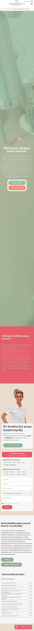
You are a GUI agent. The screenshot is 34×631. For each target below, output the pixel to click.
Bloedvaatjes (8, 8)
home (2, 8)
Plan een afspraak (17, 188)
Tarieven (7, 559)
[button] (32, 4)
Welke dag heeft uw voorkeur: (11, 460)
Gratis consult (17, 183)
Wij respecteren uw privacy (11, 503)
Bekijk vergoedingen (11, 564)
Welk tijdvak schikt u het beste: (11, 469)
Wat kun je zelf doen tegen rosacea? (21, 8)
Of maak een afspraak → (13, 445)
